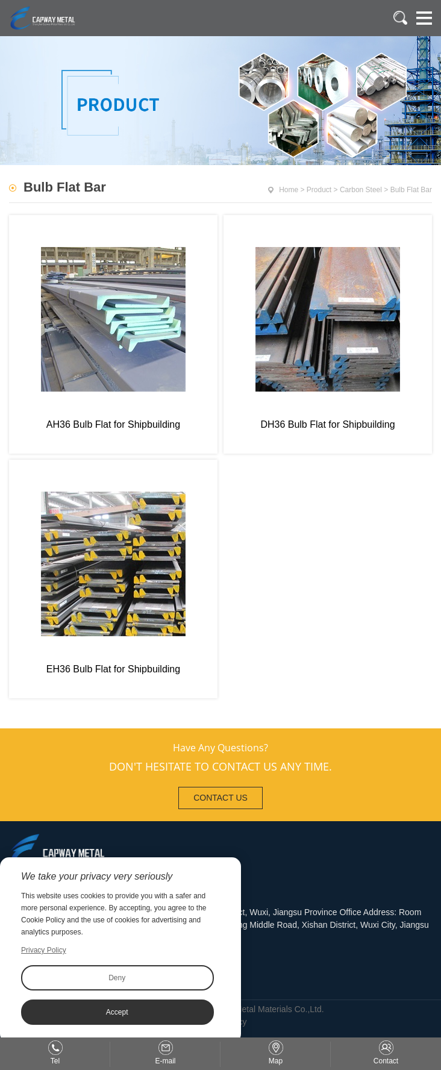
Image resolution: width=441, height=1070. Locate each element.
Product (319, 190)
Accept (117, 1012)
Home (288, 190)
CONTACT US (220, 797)
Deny (116, 978)
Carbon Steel (361, 190)
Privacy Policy (43, 950)
